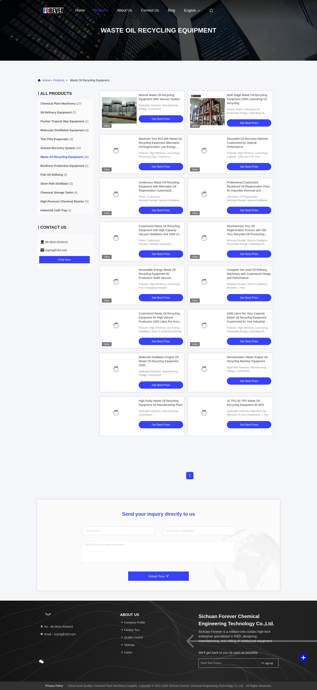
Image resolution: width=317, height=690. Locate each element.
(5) (64, 201)
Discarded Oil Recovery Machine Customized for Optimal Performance (247, 142)
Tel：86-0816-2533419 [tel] (56, 626)
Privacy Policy (54, 685)
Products (101, 10)
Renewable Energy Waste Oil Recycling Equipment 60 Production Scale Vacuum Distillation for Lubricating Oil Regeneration (157, 278)
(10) (60, 148)
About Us (124, 10)
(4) (64, 130)
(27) (60, 103)
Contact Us (150, 10)
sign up (267, 663)
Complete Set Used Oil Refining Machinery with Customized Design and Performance (249, 273)
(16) (64, 157)
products (58, 80)
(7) (58, 112)
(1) (64, 121)
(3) (56, 139)
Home (80, 10)
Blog (171, 10)
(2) (53, 174)
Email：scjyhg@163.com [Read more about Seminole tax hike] (58, 634)
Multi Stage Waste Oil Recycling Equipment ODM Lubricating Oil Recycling (247, 99)
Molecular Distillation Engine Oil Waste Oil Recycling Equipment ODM (159, 361)
